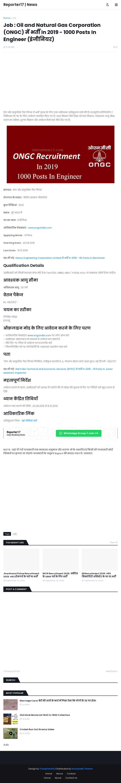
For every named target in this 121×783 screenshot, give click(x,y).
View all (114, 542)
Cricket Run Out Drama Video (37, 729)
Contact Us (71, 777)
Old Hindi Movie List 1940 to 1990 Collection (45, 715)
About (59, 773)
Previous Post (12, 671)
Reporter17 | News (20, 4)
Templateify (47, 768)
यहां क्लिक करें (29, 420)
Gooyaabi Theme (82, 768)
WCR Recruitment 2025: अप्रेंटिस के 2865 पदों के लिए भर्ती (60, 575)
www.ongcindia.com (40, 227)
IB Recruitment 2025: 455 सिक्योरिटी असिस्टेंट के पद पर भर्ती (99, 575)
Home (6, 18)
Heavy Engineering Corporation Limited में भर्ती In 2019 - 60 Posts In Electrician (60, 258)
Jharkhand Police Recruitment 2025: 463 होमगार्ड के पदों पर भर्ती (21, 575)
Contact (71, 773)
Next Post (111, 671)
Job (14, 18)
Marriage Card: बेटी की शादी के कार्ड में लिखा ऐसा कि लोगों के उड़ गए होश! (58, 700)
